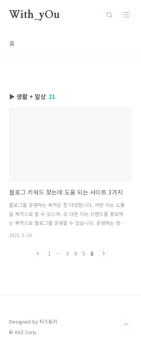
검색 (109, 15)
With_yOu (34, 15)
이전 (37, 253)
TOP (126, 325)
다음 (103, 253)
